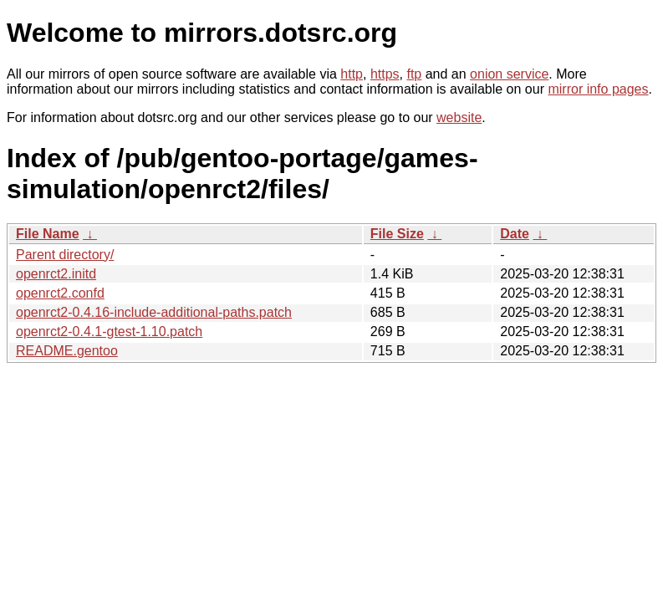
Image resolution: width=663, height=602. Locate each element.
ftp (413, 74)
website (459, 117)
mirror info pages (598, 89)
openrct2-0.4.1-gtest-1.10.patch (109, 331)
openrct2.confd (60, 293)
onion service (509, 74)
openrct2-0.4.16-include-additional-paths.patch (154, 312)
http (351, 74)
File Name (47, 234)
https (385, 74)
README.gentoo (67, 351)
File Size (397, 234)
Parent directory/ (65, 254)
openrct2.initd (56, 274)
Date (514, 234)
